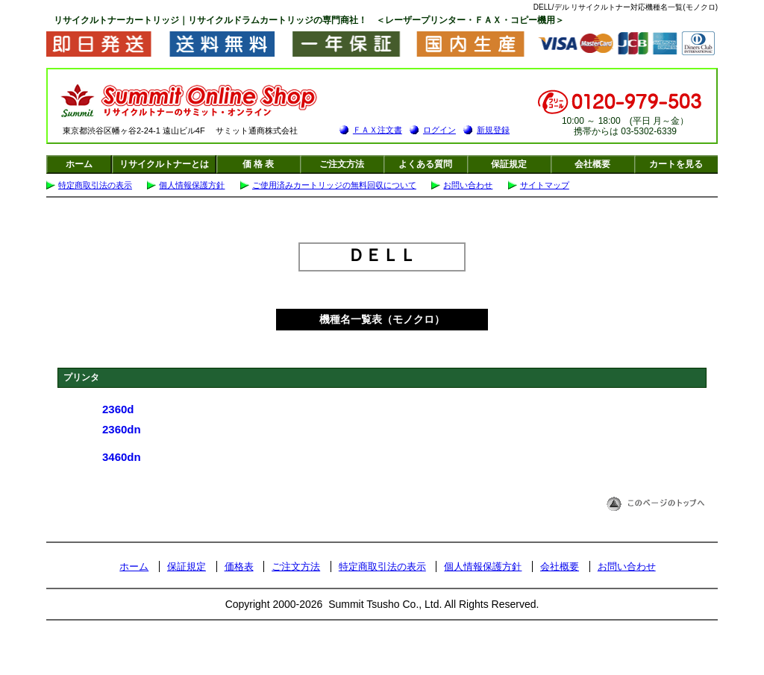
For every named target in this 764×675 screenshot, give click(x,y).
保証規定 (509, 164)
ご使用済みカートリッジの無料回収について (334, 184)
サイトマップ (544, 184)
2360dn (121, 429)
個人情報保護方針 (192, 184)
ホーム (79, 164)
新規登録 (493, 129)
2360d (118, 409)
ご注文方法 (341, 164)
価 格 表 (258, 164)
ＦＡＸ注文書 (377, 129)
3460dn (121, 456)
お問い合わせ (467, 184)
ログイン (439, 129)
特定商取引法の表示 (95, 184)
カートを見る (676, 164)
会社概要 (592, 164)
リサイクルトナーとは (164, 164)
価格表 (239, 566)
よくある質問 (425, 164)
